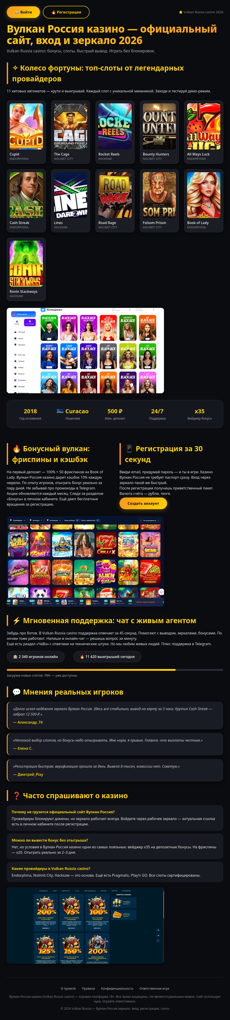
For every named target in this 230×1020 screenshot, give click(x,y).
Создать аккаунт (143, 503)
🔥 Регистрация (66, 12)
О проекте (68, 988)
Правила (88, 988)
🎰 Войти (23, 12)
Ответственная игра (154, 988)
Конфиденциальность (117, 988)
